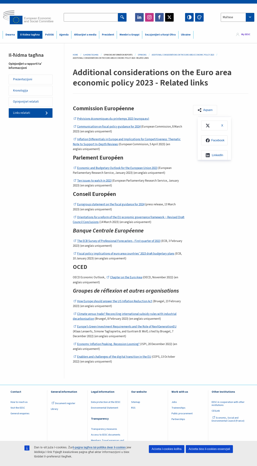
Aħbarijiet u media (85, 35)
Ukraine (186, 35)
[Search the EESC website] (91, 17)
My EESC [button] (245, 34)
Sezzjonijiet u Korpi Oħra (160, 35)
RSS (133, 408)
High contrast (189, 17)
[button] (205, 110)
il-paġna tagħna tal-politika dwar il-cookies (99, 447)
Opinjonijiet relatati (26, 102)
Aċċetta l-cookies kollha (167, 448)
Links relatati (21, 113)
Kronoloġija (20, 90)
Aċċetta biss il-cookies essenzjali (209, 448)
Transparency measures (104, 429)
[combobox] (237, 17)
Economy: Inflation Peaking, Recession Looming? (107, 344)
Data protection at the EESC (105, 402)
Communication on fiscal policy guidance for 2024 (107, 127)
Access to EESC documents (105, 435)
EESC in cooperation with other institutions (228, 403)
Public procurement (182, 413)
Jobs (174, 402)
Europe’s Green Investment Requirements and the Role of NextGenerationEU (125, 327)
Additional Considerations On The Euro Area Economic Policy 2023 (183, 55)
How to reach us (19, 402)
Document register (63, 403)
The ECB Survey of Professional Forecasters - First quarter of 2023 (117, 241)
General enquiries (20, 413)
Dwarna (10, 35)
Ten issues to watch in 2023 (93, 181)
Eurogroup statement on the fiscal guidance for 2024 (109, 204)
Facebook (159, 17)
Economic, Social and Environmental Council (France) (228, 419)
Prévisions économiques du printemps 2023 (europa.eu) (111, 119)
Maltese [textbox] (228, 17)
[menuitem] (214, 126)
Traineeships (178, 408)
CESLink (216, 411)
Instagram (149, 17)
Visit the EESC (18, 408)
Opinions (142, 55)
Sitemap (135, 402)
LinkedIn (139, 17)
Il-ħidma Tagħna (90, 55)
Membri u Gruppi (129, 35)
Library (54, 409)
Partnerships (178, 419)
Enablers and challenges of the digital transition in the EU (112, 357)
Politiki (49, 35)
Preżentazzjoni (22, 79)
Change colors (199, 17)
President (108, 35)
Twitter (169, 17)
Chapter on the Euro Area (124, 277)
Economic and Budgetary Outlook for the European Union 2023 (115, 168)
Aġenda (64, 35)
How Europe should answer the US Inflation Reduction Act (113, 301)
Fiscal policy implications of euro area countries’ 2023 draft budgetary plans (124, 254)
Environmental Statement (104, 408)
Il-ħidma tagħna (30, 35)
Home (75, 55)
